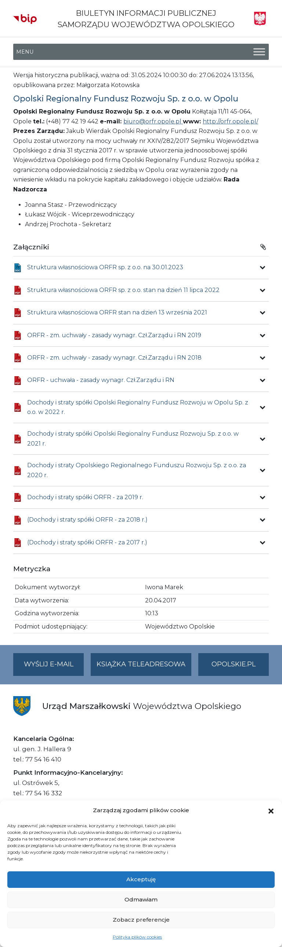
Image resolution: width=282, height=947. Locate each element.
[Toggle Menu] (259, 51)
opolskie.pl (234, 664)
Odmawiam (141, 899)
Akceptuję (141, 879)
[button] (271, 810)
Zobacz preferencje (141, 919)
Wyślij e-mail (54, 667)
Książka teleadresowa (141, 664)
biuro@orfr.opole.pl (153, 121)
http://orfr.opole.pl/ (230, 121)
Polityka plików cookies (137, 937)
